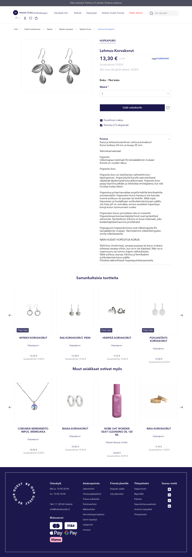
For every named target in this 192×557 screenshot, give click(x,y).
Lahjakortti (88, 525)
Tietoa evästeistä (91, 499)
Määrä (103, 87)
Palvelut (138, 499)
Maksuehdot (89, 509)
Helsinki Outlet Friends (113, 13)
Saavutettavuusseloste (145, 504)
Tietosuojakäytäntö (92, 494)
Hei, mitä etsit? (161, 13)
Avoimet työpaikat (143, 509)
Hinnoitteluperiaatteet (93, 514)
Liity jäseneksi (116, 494)
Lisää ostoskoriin (132, 108)
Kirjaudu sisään (117, 489)
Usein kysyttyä (90, 520)
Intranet (87, 530)
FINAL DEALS (136, 13)
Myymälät (139, 494)
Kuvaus (135, 139)
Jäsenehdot (88, 489)
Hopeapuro (163, 59)
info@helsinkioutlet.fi (60, 509)
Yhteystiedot (140, 514)
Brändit (77, 13)
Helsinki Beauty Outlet (117, 435)
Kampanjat (91, 13)
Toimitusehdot (90, 504)
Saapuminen (140, 489)
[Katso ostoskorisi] (36, 18)
